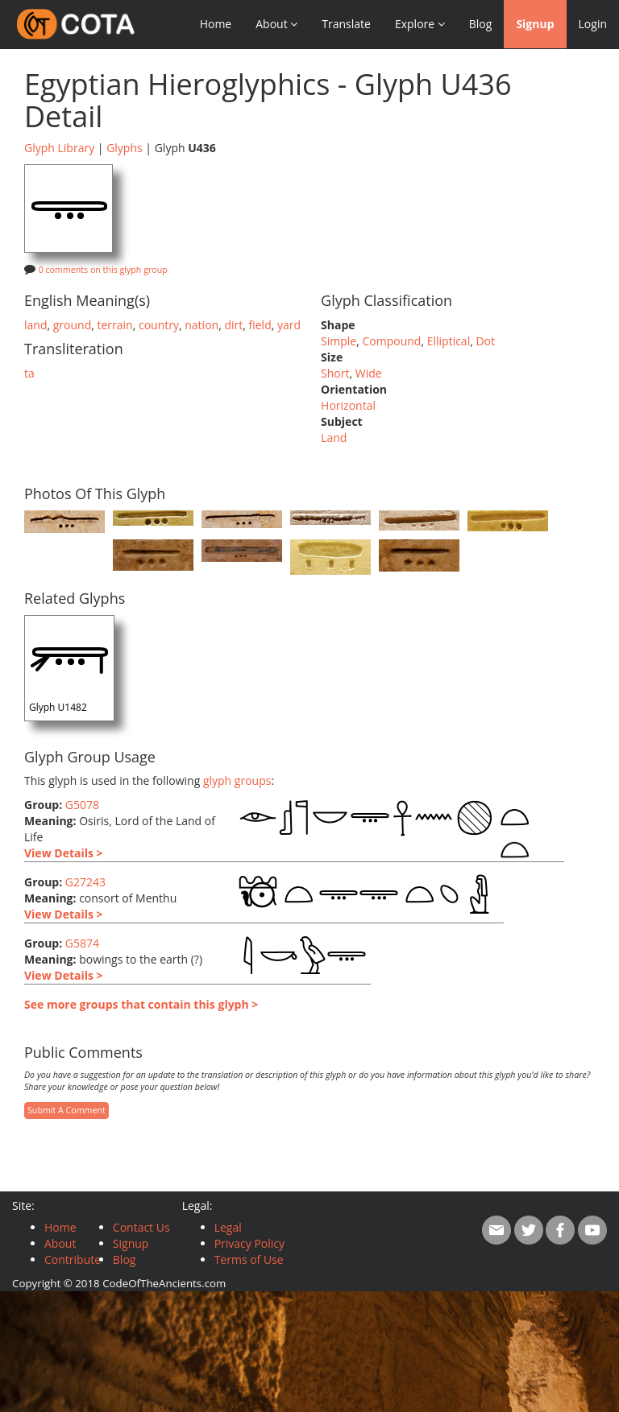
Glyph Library (59, 147)
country (159, 324)
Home (216, 23)
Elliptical (449, 341)
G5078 (82, 804)
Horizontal (348, 405)
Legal (228, 1227)
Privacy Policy (249, 1243)
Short (335, 373)
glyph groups (237, 780)
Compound (391, 341)
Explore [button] (420, 23)
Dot (485, 341)
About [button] (276, 23)
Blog (480, 23)
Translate (346, 23)
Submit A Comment (66, 1110)
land (35, 324)
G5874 (82, 943)
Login (593, 23)
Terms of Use (249, 1259)
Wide (368, 373)
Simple (338, 341)
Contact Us (141, 1227)
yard (289, 324)
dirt (233, 324)
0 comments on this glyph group (103, 269)
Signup (535, 23)
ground (72, 324)
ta (29, 373)
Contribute (72, 1259)
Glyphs (124, 147)
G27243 (85, 882)
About (60, 1243)
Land (334, 437)
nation (201, 324)
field (260, 324)
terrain (114, 324)
